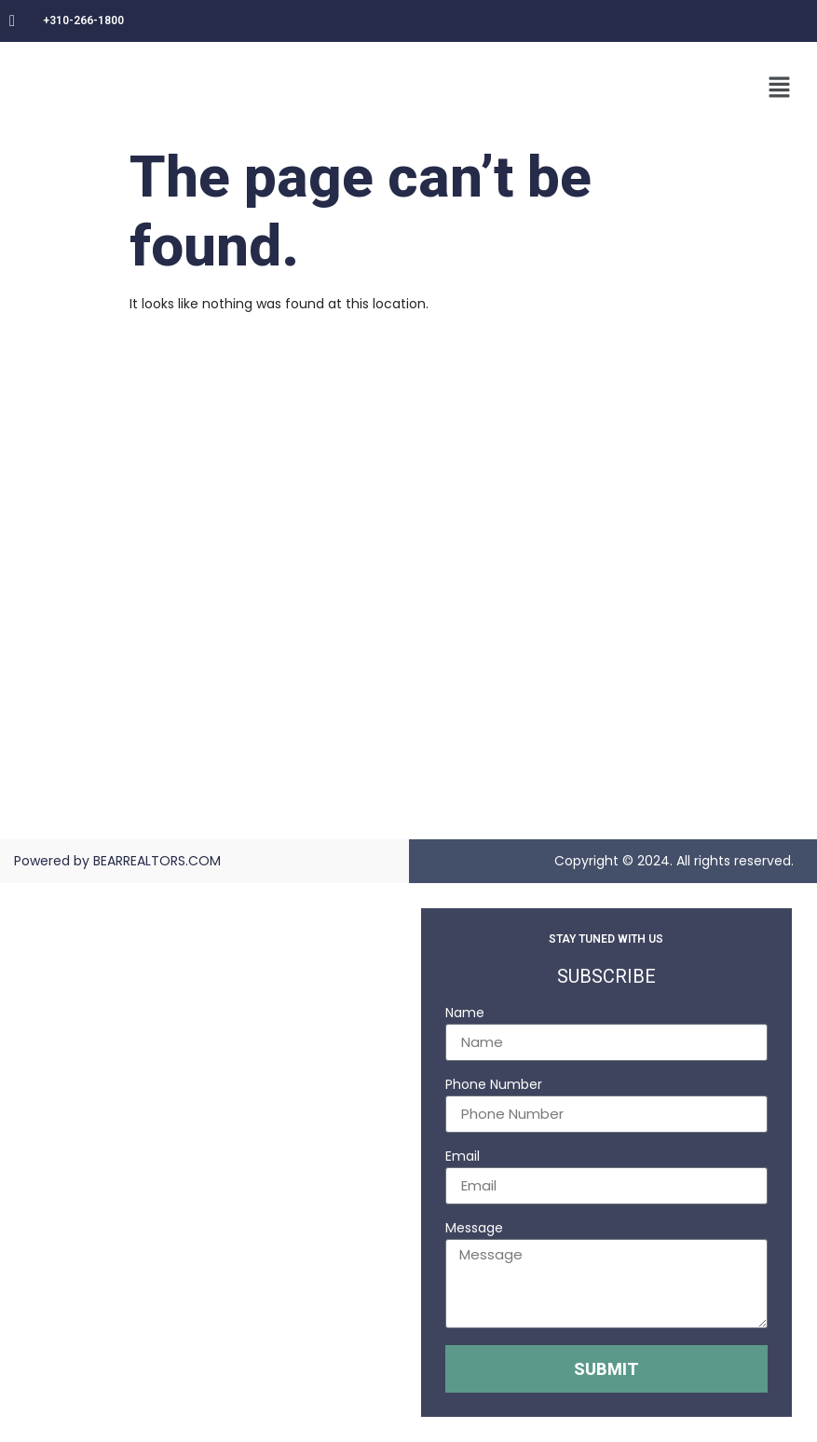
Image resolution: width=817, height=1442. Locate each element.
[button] (779, 88)
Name (464, 1014)
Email (462, 1157)
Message (474, 1229)
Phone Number (493, 1086)
